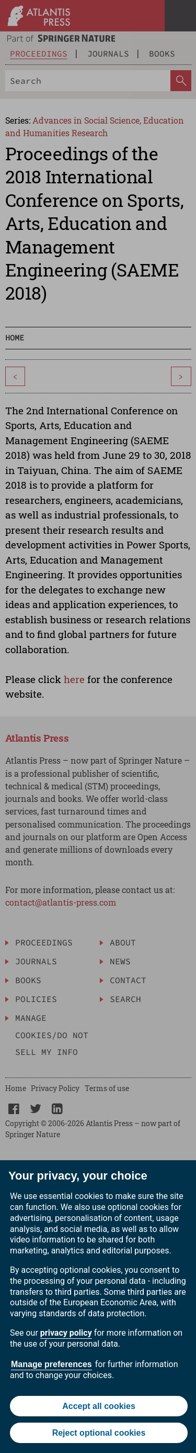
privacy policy (66, 1333)
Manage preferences (51, 1364)
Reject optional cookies (99, 1432)
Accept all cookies (98, 1406)
